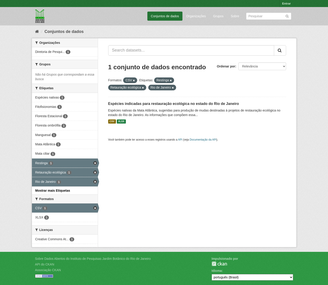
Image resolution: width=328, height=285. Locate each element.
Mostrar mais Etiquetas (52, 190)
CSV (112, 121)
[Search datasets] (268, 16)
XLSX (121, 121)
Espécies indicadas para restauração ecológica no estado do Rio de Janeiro (173, 104)
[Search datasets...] (191, 50)
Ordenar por (226, 66)
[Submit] (287, 16)
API (180, 139)
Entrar (286, 3)
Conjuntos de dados (165, 16)
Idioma (217, 271)
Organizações (196, 16)
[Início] (37, 31)
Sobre (235, 16)
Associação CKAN (48, 270)
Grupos (218, 16)
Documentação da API (203, 139)
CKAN (219, 263)
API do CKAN (44, 264)
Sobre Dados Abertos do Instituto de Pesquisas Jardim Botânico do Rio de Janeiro (93, 258)
